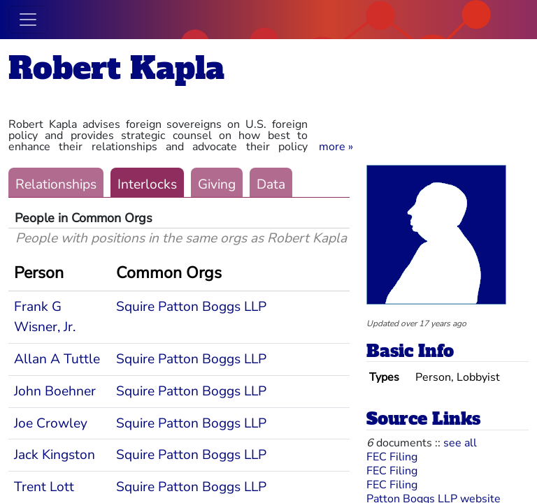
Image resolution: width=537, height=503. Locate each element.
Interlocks (147, 184)
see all (460, 443)
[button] (336, 146)
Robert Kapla (116, 68)
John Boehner (55, 391)
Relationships (55, 184)
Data (271, 184)
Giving (217, 184)
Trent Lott (44, 487)
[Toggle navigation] (28, 20)
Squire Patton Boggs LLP (191, 307)
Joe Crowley (50, 423)
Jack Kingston (54, 455)
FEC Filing (391, 457)
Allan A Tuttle (57, 359)
